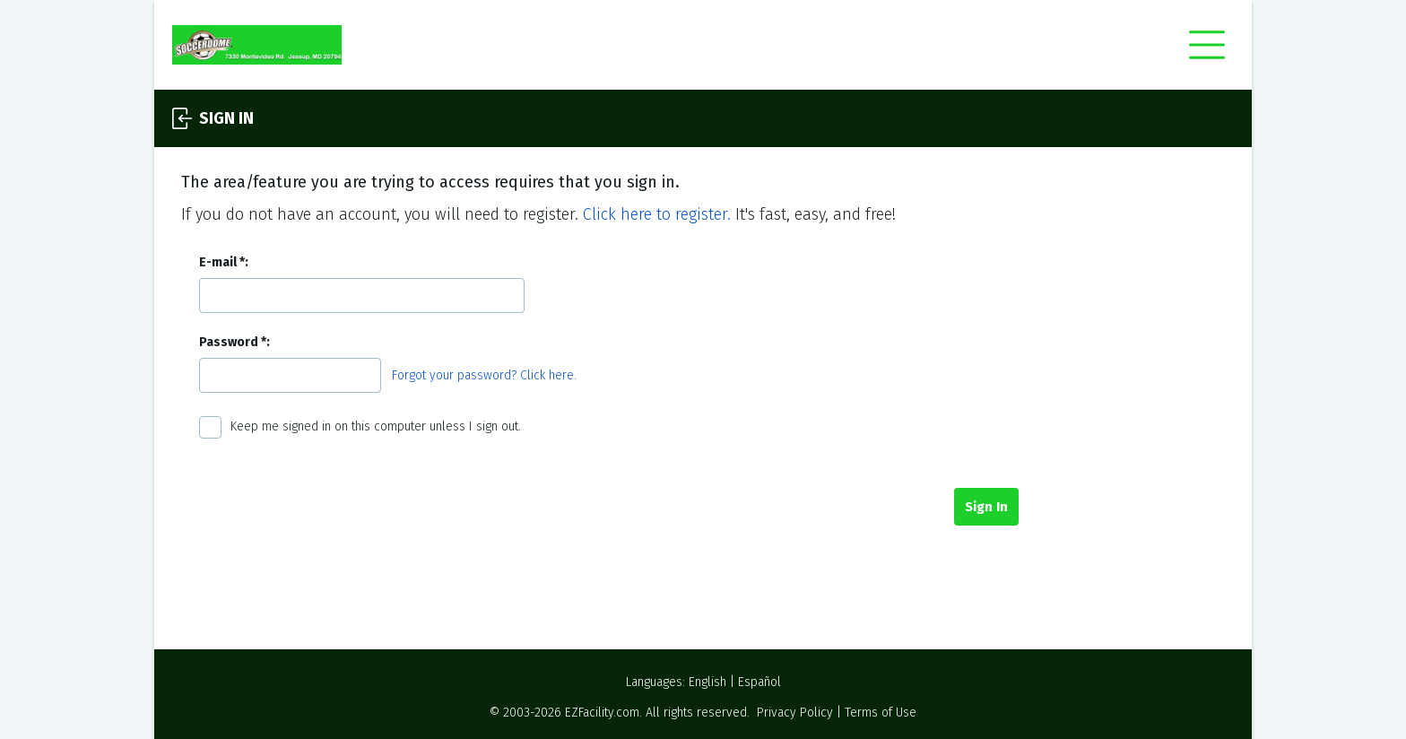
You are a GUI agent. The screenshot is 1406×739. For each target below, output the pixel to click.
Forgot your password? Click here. (484, 375)
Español (759, 682)
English (707, 682)
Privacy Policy (795, 712)
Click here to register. (657, 214)
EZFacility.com (602, 712)
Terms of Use (880, 712)
